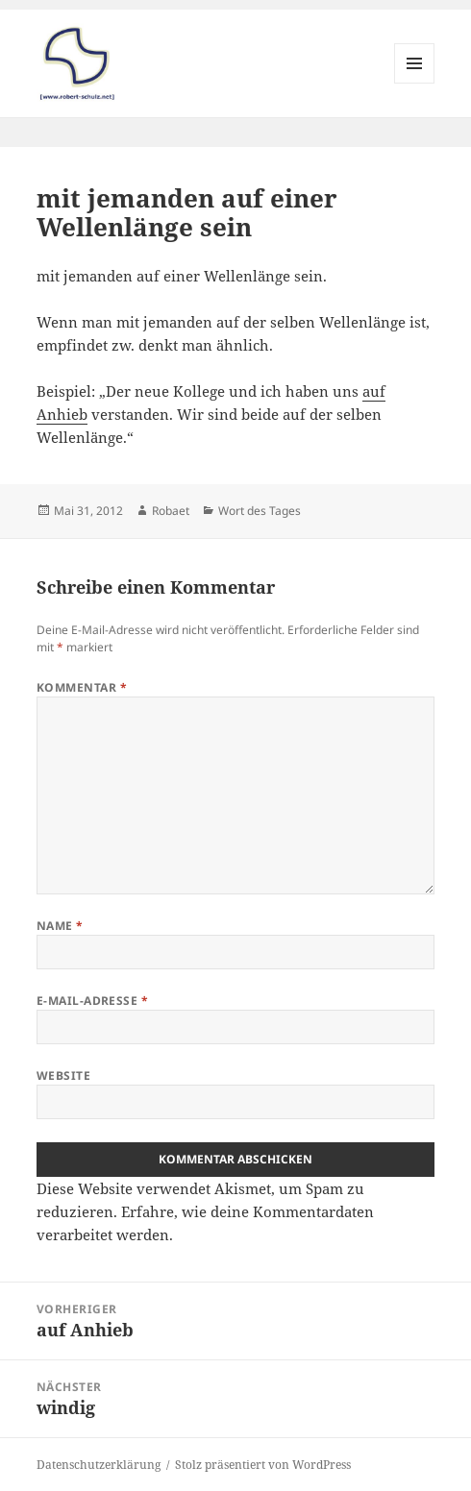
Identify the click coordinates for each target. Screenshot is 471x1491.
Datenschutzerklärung (99, 1464)
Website (63, 1075)
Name (60, 925)
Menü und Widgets (414, 83)
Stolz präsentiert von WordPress (263, 1464)
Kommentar (82, 687)
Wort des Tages (259, 510)
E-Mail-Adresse (93, 1000)
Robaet (170, 510)
